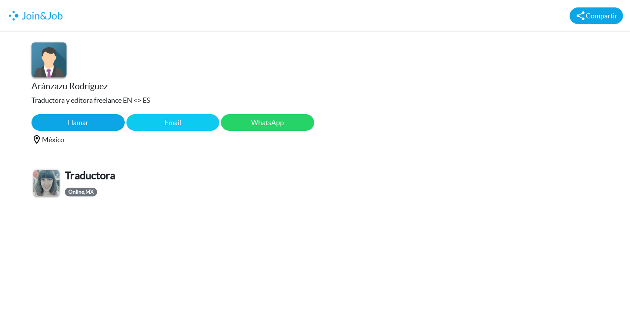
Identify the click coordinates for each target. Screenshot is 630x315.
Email (172, 122)
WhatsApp (267, 122)
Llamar (78, 122)
